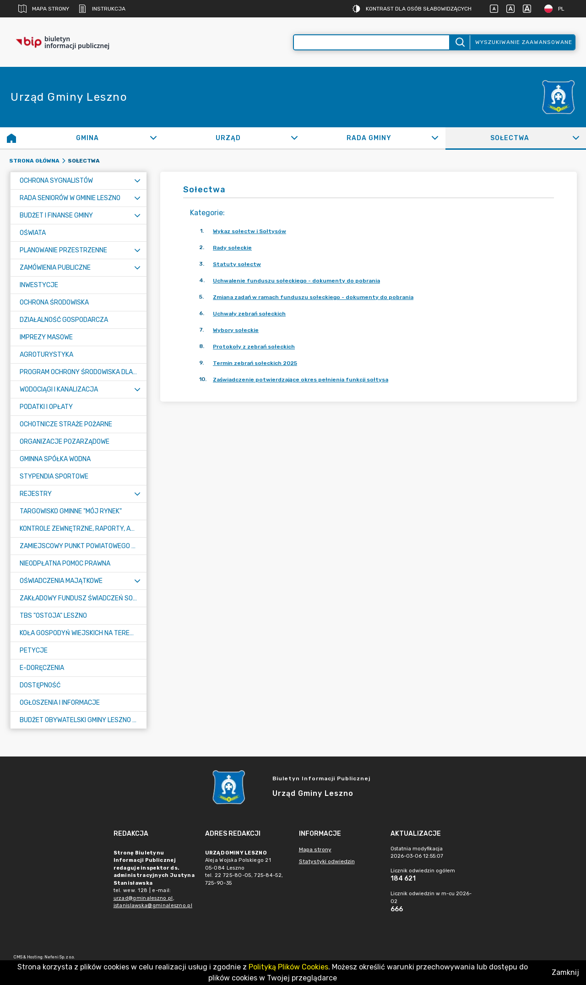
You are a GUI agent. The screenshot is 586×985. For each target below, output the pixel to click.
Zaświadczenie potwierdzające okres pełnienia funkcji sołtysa (300, 379)
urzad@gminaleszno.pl (143, 898)
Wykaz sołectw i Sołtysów (249, 231)
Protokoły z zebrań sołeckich (254, 346)
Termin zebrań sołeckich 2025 (255, 363)
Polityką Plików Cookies (288, 967)
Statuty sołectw (237, 264)
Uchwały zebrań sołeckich (249, 313)
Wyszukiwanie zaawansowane (523, 42)
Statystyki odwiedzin (327, 861)
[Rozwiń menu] (137, 181)
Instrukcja (101, 9)
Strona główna (34, 161)
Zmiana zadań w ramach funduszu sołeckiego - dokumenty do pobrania (313, 297)
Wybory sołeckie (236, 330)
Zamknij (565, 972)
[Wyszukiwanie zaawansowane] (371, 42)
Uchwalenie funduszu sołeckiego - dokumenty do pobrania (296, 281)
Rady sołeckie (232, 248)
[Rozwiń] (153, 137)
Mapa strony (43, 9)
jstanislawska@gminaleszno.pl (153, 906)
